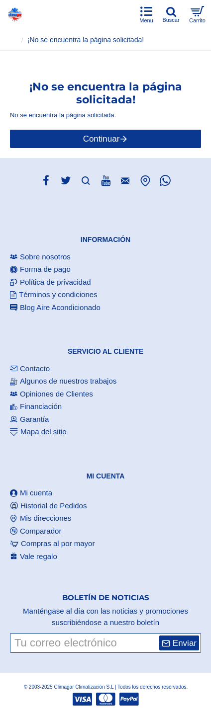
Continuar (101, 139)
